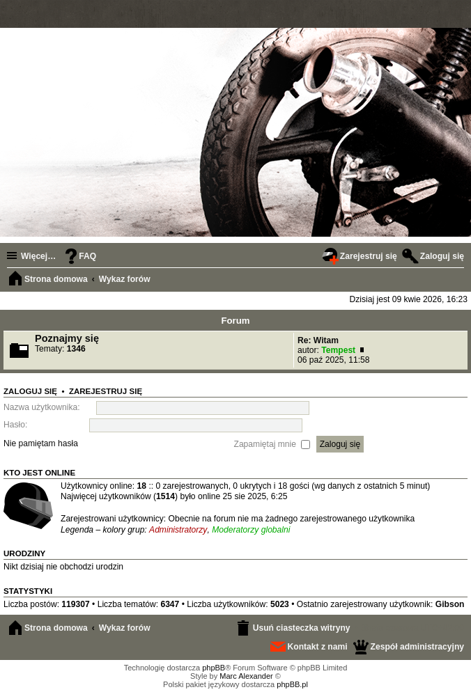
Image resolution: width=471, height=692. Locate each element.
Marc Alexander (245, 676)
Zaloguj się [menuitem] (442, 256)
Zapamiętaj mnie (272, 443)
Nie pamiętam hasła (40, 443)
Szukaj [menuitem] (457, 280)
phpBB (213, 667)
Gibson (450, 604)
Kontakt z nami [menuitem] (318, 647)
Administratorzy (178, 530)
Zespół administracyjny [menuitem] (417, 647)
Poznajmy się (67, 338)
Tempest (338, 350)
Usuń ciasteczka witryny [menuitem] (301, 628)
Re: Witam (318, 340)
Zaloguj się (30, 391)
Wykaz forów (124, 628)
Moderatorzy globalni (251, 530)
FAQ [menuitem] (87, 256)
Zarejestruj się (105, 391)
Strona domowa (56, 628)
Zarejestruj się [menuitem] (368, 256)
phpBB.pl (292, 684)
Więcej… (38, 256)
